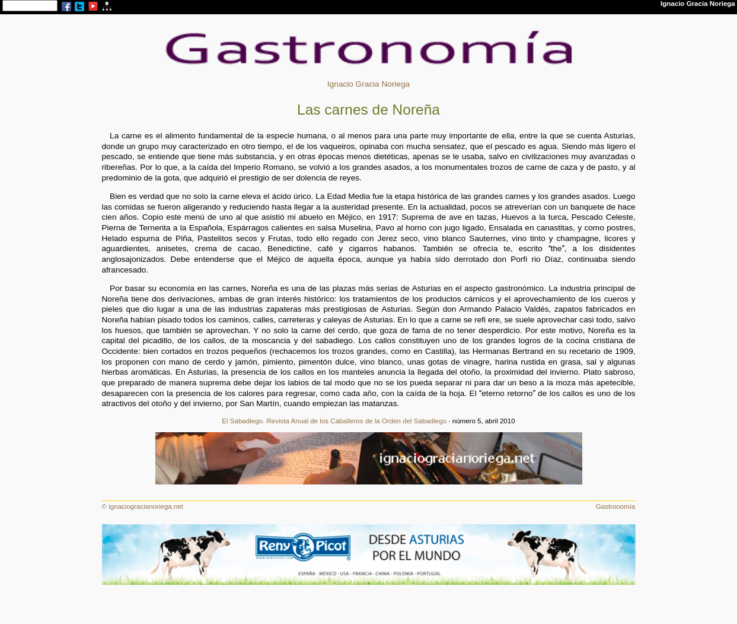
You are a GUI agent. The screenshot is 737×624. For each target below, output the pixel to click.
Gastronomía (616, 506)
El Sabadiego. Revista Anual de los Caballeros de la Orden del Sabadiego (334, 421)
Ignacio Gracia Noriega (368, 84)
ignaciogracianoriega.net (146, 506)
